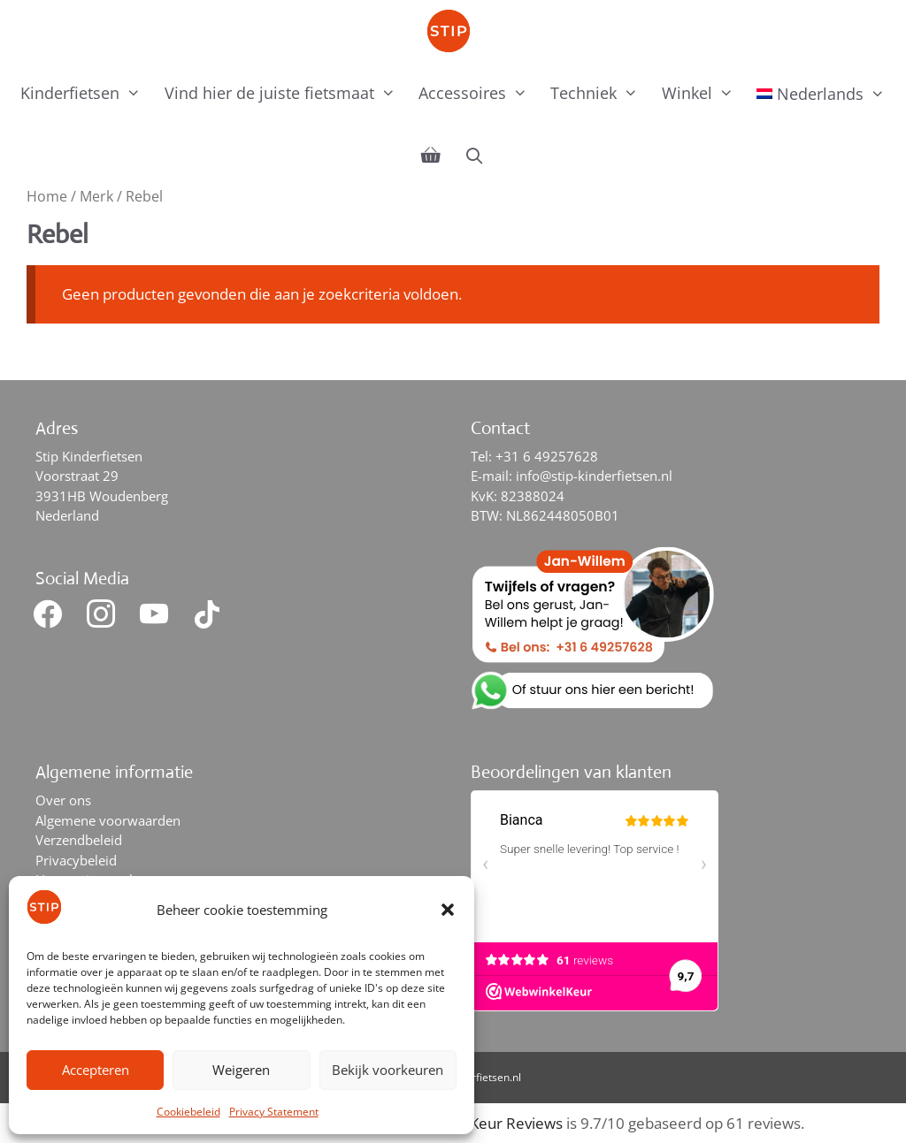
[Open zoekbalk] (473, 156)
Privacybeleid (76, 860)
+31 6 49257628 (546, 456)
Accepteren (95, 1069)
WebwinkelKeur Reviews (478, 1123)
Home (47, 196)
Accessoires (478, 93)
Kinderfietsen (86, 93)
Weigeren (241, 1069)
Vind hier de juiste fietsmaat (286, 93)
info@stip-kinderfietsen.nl (594, 475)
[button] (448, 909)
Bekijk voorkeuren (387, 1069)
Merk (96, 196)
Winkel (703, 93)
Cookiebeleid (188, 1111)
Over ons (63, 800)
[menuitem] (821, 94)
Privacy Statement (274, 1111)
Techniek (599, 93)
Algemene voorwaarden (107, 820)
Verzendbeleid (78, 840)
